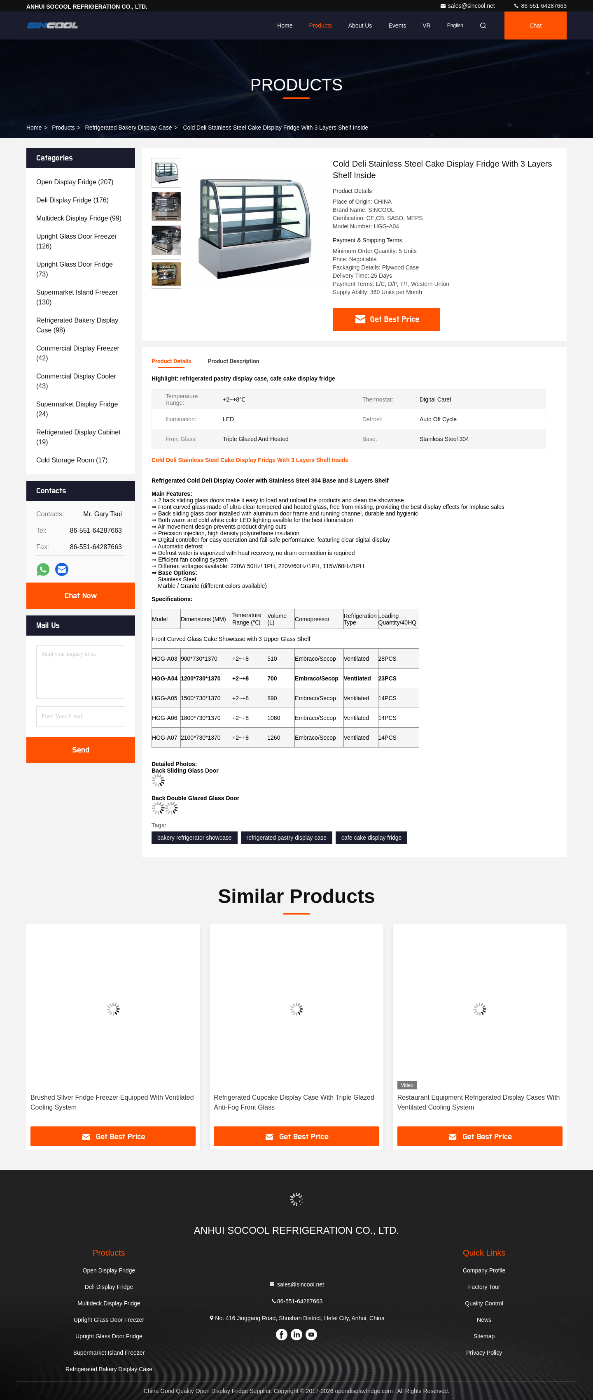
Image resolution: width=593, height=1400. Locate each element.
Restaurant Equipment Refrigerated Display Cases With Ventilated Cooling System (478, 1102)
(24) (77, 409)
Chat (536, 25)
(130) (77, 297)
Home (284, 25)
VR (426, 25)
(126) (76, 241)
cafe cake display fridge (371, 837)
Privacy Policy (484, 1352)
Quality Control (484, 1303)
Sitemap (484, 1336)
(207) (75, 182)
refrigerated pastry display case (287, 837)
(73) (74, 269)
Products (320, 25)
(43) (76, 381)
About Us (360, 25)
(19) (78, 437)
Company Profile (484, 1270)
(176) (72, 200)
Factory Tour (484, 1287)
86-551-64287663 (540, 5)
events (397, 25)
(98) (77, 325)
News (484, 1319)
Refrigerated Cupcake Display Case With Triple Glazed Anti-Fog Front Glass (294, 1102)
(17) (71, 460)
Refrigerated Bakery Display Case (128, 127)
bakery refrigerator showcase (194, 837)
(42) (77, 353)
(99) (78, 218)
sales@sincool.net (468, 5)
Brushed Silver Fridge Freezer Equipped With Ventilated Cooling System (112, 1102)
